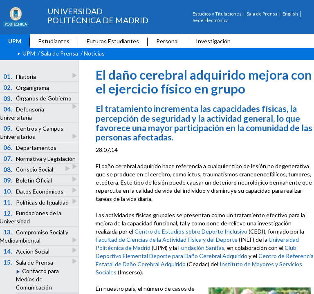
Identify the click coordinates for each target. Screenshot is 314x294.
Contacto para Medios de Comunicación (37, 279)
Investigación (213, 41)
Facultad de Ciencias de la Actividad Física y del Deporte (167, 239)
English (290, 13)
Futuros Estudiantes (113, 41)
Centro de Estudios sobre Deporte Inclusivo (191, 231)
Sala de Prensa (262, 13)
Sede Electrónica (211, 20)
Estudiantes (54, 41)
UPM (14, 41)
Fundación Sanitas (201, 247)
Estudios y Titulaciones (217, 13)
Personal (167, 41)
